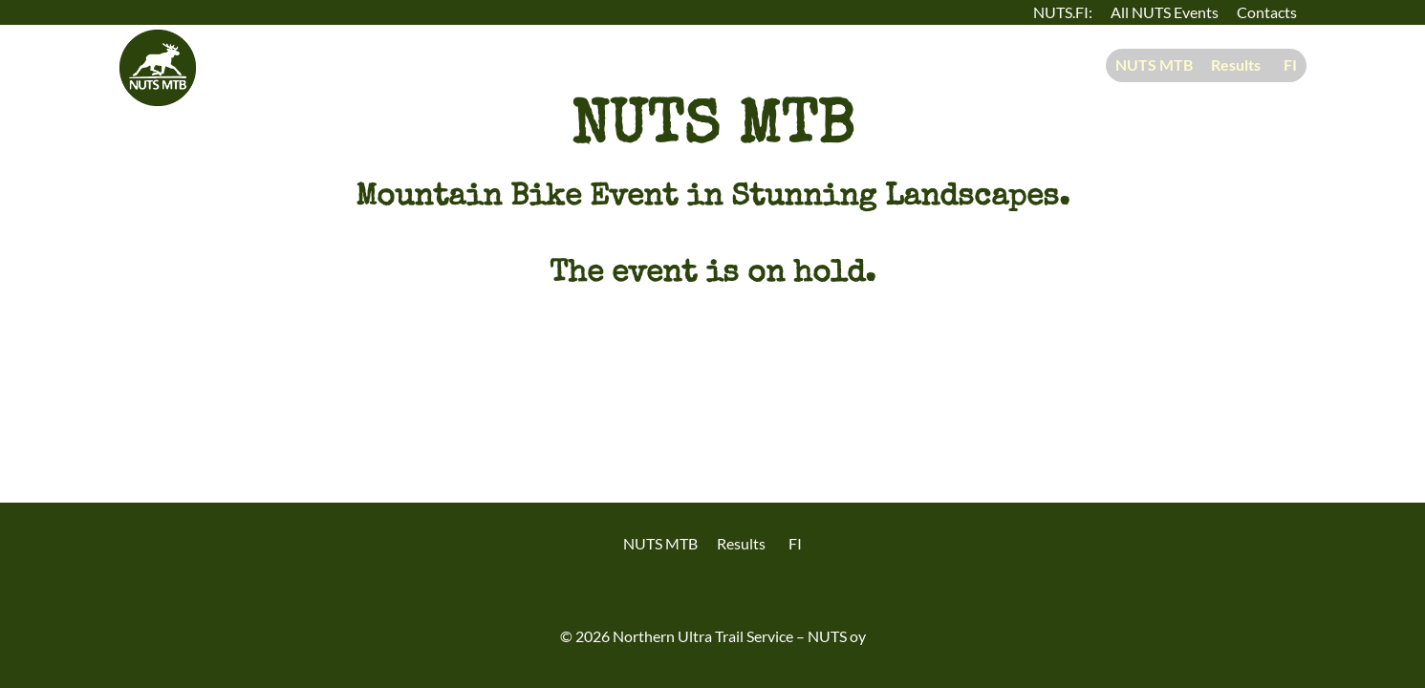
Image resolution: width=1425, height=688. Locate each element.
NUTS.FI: (1062, 12)
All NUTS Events (1165, 12)
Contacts (1267, 12)
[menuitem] (1287, 65)
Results (1236, 64)
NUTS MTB (1154, 64)
